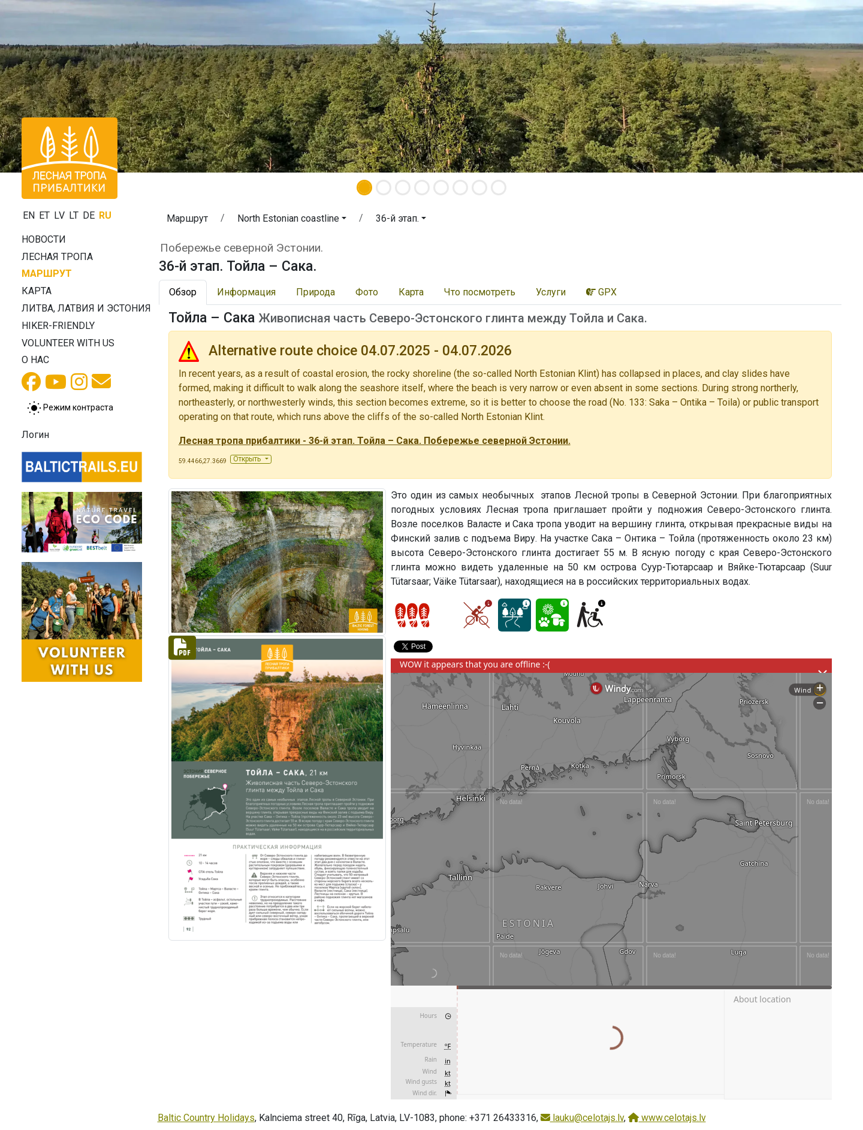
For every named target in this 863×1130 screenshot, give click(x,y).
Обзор (183, 292)
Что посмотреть (479, 292)
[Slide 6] (460, 187)
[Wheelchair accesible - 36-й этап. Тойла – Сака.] (590, 615)
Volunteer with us (68, 343)
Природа (315, 292)
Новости (44, 239)
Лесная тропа (57, 256)
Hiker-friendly (58, 325)
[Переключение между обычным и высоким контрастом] (70, 408)
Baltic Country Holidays (206, 1117)
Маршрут (47, 273)
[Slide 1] (364, 187)
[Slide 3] (403, 187)
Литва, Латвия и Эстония (86, 308)
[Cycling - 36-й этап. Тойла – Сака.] (476, 615)
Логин (35, 434)
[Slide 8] (498, 187)
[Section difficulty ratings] (412, 615)
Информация (246, 292)
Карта (37, 291)
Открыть (247, 459)
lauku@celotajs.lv (582, 1117)
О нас (35, 359)
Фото (366, 292)
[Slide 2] (383, 187)
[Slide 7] (479, 187)
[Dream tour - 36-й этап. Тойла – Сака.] (514, 615)
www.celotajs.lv (667, 1117)
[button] (64, 86)
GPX (601, 292)
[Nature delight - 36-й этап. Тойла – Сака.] (552, 615)
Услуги (551, 292)
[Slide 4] (422, 187)
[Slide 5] (441, 187)
